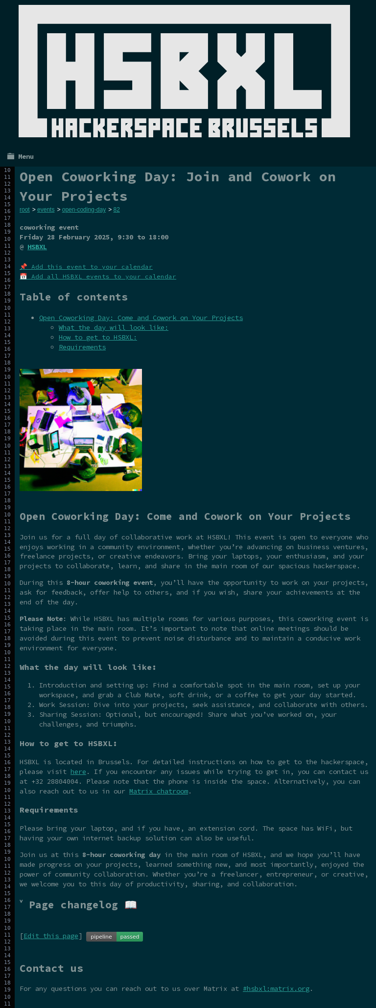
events (45, 209)
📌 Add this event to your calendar (86, 266)
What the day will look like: (113, 327)
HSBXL (37, 246)
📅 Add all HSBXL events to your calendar (98, 276)
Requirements (82, 347)
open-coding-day (84, 209)
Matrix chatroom (158, 791)
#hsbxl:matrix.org (276, 988)
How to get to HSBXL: (98, 337)
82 (116, 209)
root (25, 209)
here (78, 771)
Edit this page (51, 935)
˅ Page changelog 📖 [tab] (78, 904)
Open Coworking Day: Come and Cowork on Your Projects (141, 317)
